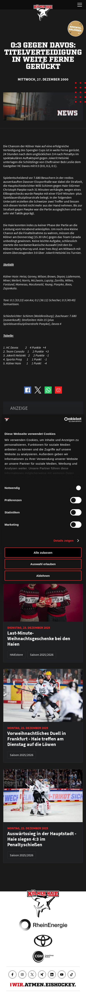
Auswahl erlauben (43, 564)
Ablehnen (43, 575)
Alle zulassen (43, 552)
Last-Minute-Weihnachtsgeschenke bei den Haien (38, 638)
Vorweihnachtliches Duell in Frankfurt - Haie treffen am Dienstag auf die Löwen (36, 739)
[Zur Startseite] (43, 12)
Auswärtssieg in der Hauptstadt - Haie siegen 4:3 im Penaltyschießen (41, 839)
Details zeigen (63, 540)
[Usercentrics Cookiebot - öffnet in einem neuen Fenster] (64, 419)
